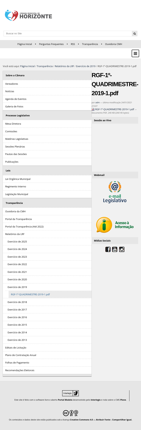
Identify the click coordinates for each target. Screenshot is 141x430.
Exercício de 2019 (86, 66)
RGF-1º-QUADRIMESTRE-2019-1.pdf (113, 109)
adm (97, 102)
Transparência (90, 44)
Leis (8, 170)
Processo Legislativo (18, 115)
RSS (73, 44)
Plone (123, 399)
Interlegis (95, 399)
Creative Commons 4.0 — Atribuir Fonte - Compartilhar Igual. (101, 419)
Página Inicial (24, 44)
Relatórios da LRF (64, 66)
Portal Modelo (65, 399)
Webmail (99, 175)
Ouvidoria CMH (113, 44)
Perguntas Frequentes (51, 44)
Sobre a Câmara (15, 75)
